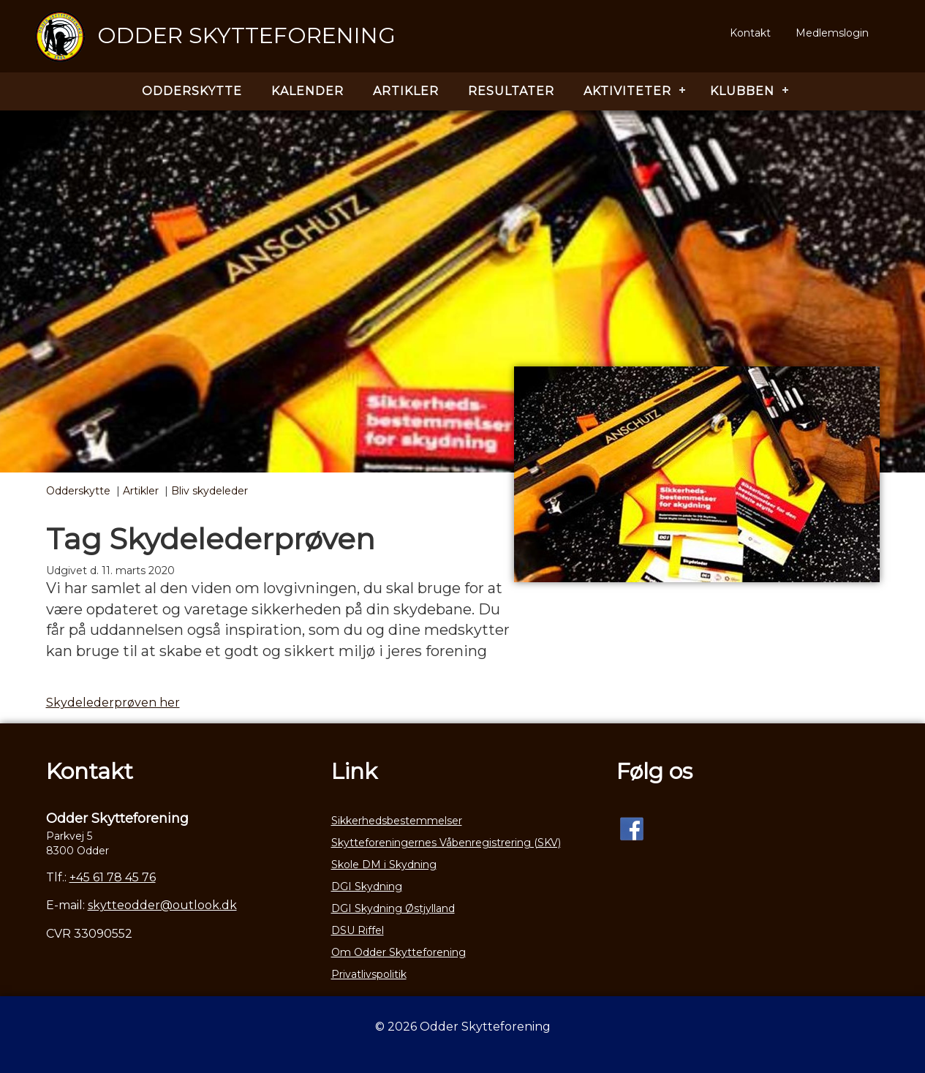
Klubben (742, 91)
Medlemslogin (832, 32)
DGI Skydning (366, 886)
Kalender (307, 91)
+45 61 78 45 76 (112, 877)
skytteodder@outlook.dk (162, 905)
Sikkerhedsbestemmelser (396, 820)
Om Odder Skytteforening (398, 952)
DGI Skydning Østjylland (393, 908)
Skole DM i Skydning (384, 864)
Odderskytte (192, 91)
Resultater (511, 91)
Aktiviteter (627, 91)
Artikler (406, 91)
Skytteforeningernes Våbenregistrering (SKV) (446, 842)
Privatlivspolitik (369, 974)
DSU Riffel (357, 930)
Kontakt (750, 32)
